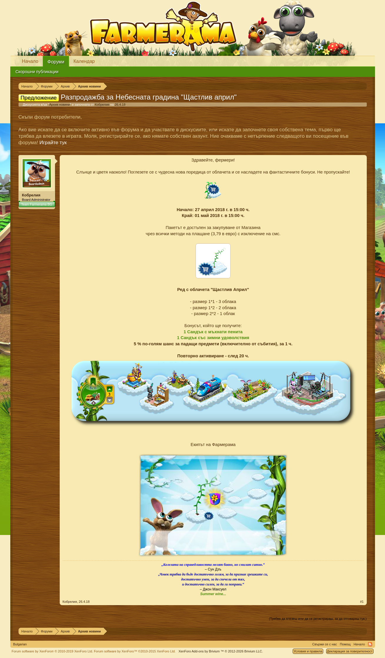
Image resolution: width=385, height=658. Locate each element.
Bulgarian (20, 644)
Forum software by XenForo (52, 651)
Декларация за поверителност (350, 651)
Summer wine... (213, 594)
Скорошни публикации (37, 71)
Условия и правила (308, 651)
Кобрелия (102, 104)
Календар (84, 61)
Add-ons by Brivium (221, 651)
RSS (370, 644)
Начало (30, 61)
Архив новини (59, 104)
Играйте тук (53, 142)
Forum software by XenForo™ (135, 651)
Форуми (55, 61)
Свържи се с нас (324, 644)
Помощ (345, 644)
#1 (362, 601)
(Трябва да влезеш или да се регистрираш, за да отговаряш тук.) (317, 618)
